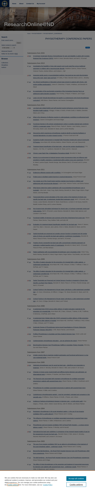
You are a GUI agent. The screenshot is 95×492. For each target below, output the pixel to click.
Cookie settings (13, 485)
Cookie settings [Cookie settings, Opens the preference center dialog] (76, 484)
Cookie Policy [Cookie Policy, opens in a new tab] (47, 485)
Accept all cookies (76, 478)
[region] (47, 481)
